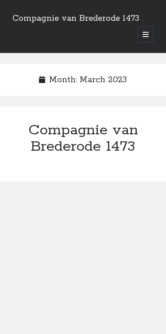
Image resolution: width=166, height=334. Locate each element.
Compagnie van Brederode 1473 (75, 18)
